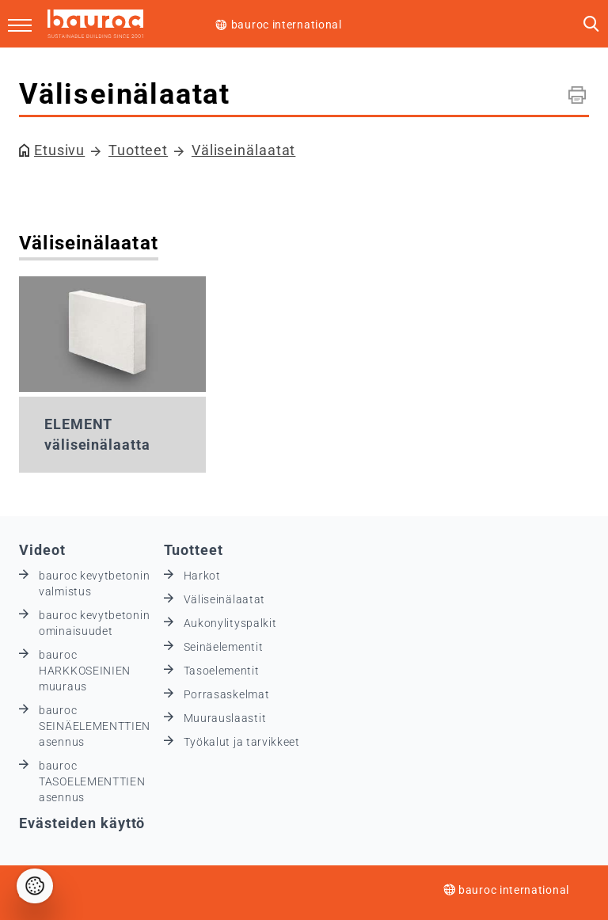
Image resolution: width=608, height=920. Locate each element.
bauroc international (286, 24)
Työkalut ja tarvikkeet (242, 742)
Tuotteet (138, 150)
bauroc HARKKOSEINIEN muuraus (85, 670)
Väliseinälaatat (244, 150)
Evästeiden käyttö (82, 823)
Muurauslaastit (225, 718)
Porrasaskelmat (227, 694)
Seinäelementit (224, 647)
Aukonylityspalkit (230, 623)
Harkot (202, 575)
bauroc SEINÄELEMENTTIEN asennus (94, 726)
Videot (42, 550)
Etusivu (59, 150)
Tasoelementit (222, 670)
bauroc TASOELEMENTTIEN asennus (92, 781)
